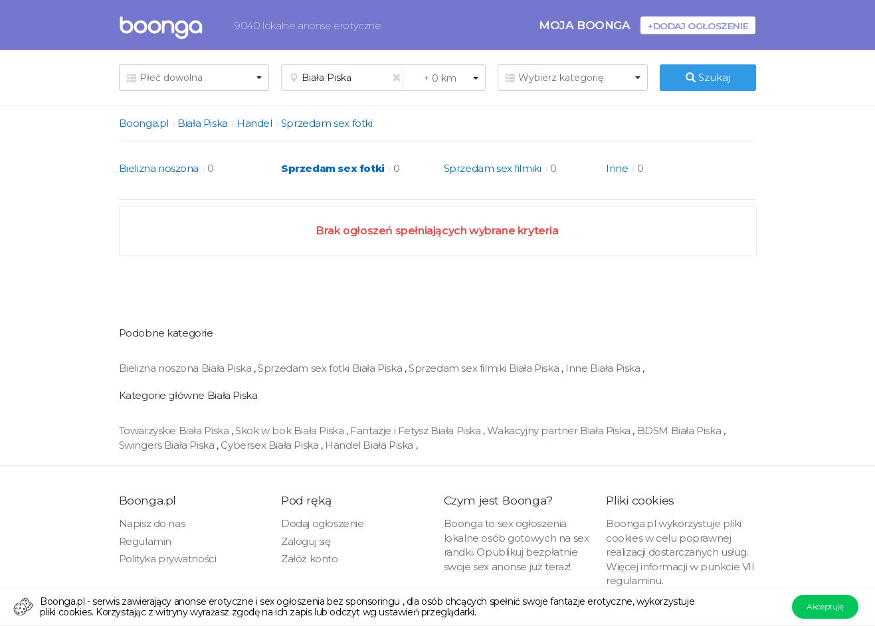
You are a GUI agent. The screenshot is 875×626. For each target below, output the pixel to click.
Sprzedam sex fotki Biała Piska (331, 368)
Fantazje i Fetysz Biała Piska (416, 430)
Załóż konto (309, 558)
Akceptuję (825, 606)
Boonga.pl (144, 123)
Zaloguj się (306, 541)
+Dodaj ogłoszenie (698, 25)
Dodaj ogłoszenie (322, 523)
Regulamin (145, 541)
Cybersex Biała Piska (271, 445)
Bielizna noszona (159, 168)
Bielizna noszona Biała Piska (186, 368)
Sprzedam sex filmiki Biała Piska (485, 368)
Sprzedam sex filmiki (492, 168)
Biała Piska (202, 123)
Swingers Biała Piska (168, 445)
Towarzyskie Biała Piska (175, 430)
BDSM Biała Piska (680, 430)
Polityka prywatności (168, 558)
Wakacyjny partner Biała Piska (559, 430)
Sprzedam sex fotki (327, 123)
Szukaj (708, 77)
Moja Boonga (585, 25)
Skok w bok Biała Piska (290, 430)
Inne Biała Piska (603, 368)
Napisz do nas (152, 523)
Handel (254, 123)
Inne (617, 168)
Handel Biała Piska (370, 445)
